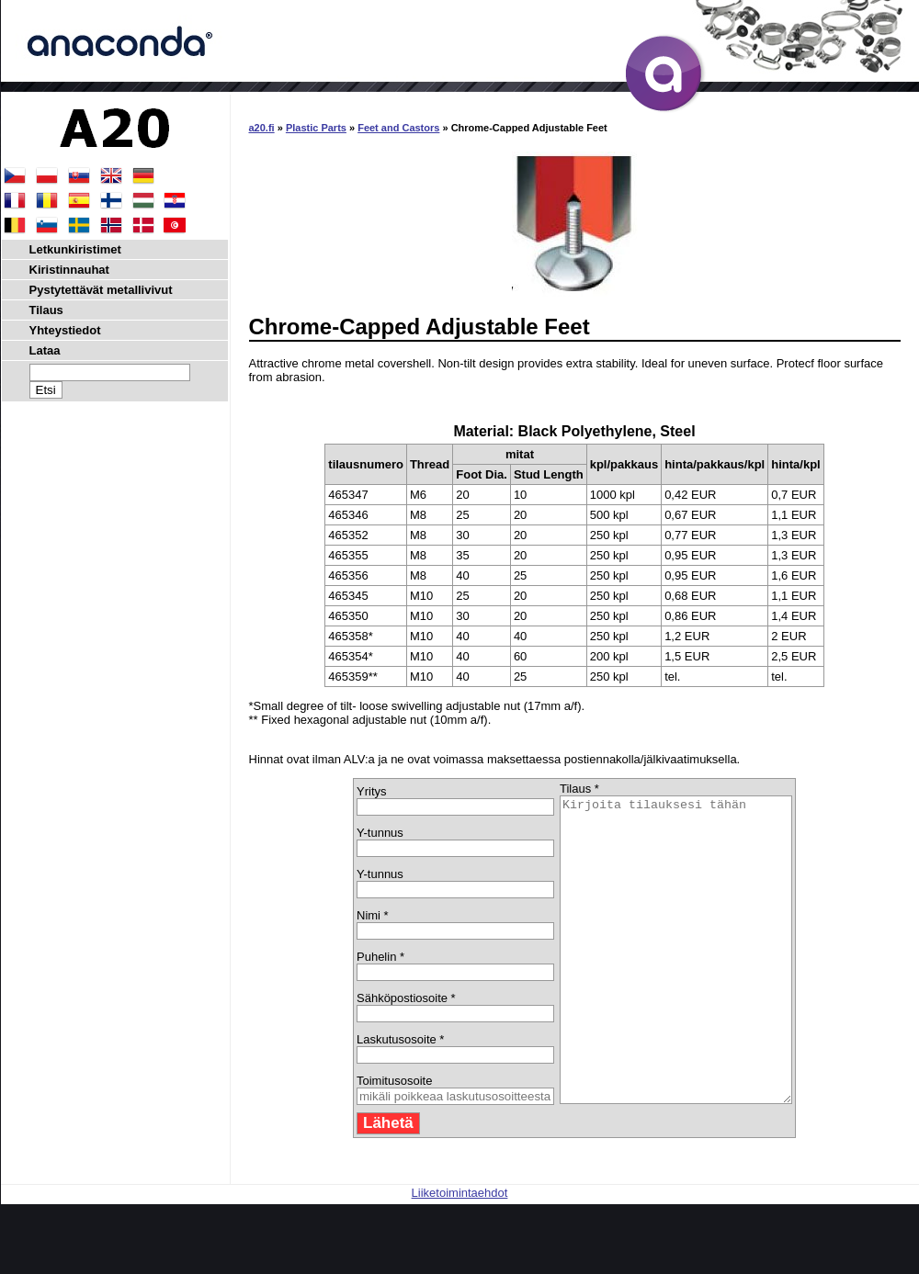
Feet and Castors (398, 127)
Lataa (45, 350)
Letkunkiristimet (75, 249)
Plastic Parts (316, 127)
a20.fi (262, 127)
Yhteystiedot (65, 330)
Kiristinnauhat (69, 269)
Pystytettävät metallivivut (101, 290)
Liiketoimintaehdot (460, 1253)
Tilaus (46, 310)
